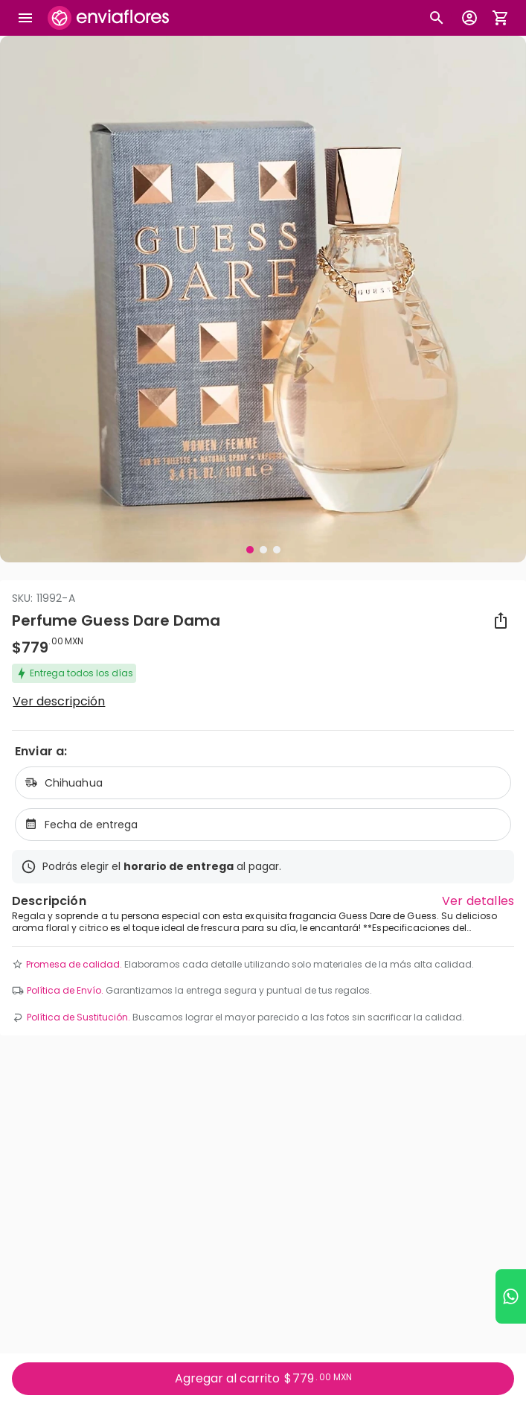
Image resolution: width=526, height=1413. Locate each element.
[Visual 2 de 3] (263, 549)
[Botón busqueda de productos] (437, 18)
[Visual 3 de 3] (276, 549)
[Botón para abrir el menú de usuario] (469, 18)
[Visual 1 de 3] (250, 549)
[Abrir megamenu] (25, 17)
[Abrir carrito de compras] (500, 17)
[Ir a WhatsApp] (510, 1296)
